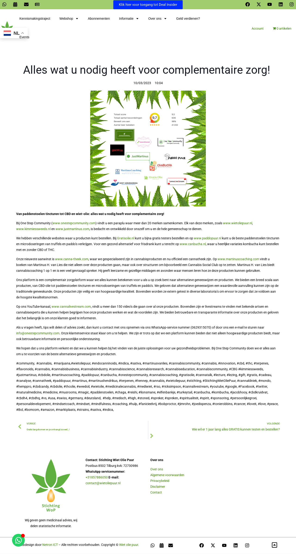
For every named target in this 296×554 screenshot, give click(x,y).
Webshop (69, 19)
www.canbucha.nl (193, 244)
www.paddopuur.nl (207, 239)
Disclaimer (157, 487)
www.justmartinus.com (72, 229)
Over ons (157, 19)
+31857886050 (97, 478)
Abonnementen (99, 19)
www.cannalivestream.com (71, 307)
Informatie (129, 19)
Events (24, 37)
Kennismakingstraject (34, 19)
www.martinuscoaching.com (238, 259)
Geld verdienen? (188, 19)
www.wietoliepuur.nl (237, 223)
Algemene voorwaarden (167, 475)
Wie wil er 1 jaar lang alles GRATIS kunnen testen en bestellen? (236, 430)
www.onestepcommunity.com (74, 223)
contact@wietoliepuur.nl (103, 483)
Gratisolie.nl (125, 239)
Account (258, 29)
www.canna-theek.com (71, 259)
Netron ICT (50, 545)
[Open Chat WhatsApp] (18, 540)
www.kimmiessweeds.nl (33, 229)
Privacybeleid (159, 481)
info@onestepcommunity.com (37, 334)
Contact (156, 493)
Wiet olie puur (128, 545)
